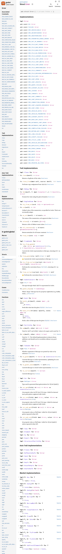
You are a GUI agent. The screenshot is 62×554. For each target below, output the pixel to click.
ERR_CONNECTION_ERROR (36, 102)
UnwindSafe (28, 469)
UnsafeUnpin (29, 465)
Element (27, 432)
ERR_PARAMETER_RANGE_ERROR (38, 38)
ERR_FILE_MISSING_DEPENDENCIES (40, 73)
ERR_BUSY (31, 151)
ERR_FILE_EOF (33, 76)
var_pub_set (27, 417)
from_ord (26, 235)
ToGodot (27, 346)
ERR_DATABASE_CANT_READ (37, 122)
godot (8, 2)
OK (29, 24)
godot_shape (27, 289)
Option (46, 204)
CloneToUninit (32, 510)
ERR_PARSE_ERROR (34, 148)
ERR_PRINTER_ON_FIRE (36, 163)
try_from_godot (28, 244)
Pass (25, 348)
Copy (26, 429)
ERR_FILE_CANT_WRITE (36, 62)
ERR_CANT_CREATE (34, 82)
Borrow (29, 497)
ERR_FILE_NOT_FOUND (35, 44)
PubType (27, 381)
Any (28, 477)
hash (24, 301)
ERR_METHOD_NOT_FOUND (36, 131)
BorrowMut (31, 503)
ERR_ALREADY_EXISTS (35, 116)
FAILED (30, 27)
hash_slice (27, 310)
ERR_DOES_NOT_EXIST (35, 119)
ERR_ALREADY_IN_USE (35, 88)
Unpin (26, 462)
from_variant (27, 272)
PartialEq (28, 325)
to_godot (26, 356)
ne (23, 334)
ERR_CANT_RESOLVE (34, 99)
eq (23, 328)
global (26, 2)
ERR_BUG (31, 160)
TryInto (33, 539)
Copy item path (32, 4)
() (59, 192)
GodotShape (40, 289)
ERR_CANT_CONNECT (34, 96)
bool (46, 328)
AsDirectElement (33, 545)
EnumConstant (26, 229)
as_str (25, 215)
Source (59, 181)
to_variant (27, 371)
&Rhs (38, 334)
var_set (25, 397)
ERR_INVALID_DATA (34, 111)
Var (25, 378)
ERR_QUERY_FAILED (34, 85)
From (28, 516)
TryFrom (33, 532)
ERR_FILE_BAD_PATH (35, 50)
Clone (26, 172)
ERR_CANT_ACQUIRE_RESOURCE (38, 105)
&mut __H (45, 301)
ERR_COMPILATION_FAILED (37, 128)
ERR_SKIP (31, 154)
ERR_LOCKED (32, 90)
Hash (26, 298)
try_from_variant (29, 262)
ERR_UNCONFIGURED (34, 33)
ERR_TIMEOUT (32, 93)
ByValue (33, 348)
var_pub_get (27, 407)
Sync (26, 459)
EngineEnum (28, 201)
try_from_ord (27, 204)
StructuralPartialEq (32, 441)
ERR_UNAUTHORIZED (34, 36)
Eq (25, 435)
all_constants (28, 227)
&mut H (22, 312)
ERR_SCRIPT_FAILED (35, 137)
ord (24, 207)
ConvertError (40, 248)
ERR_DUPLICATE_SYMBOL (36, 145)
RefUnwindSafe (30, 453)
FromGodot (28, 241)
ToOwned (30, 526)
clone (25, 175)
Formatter (41, 192)
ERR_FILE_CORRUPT (34, 70)
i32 (38, 204)
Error (26, 21)
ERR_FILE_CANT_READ (35, 64)
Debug (26, 189)
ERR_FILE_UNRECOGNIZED (36, 67)
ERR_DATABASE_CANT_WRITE (37, 125)
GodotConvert (40, 246)
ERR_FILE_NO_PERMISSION (37, 53)
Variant (47, 262)
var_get (25, 387)
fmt (24, 192)
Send (26, 456)
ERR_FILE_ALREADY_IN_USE (37, 56)
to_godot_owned (28, 364)
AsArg (29, 484)
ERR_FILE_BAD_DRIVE (35, 47)
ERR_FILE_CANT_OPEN (35, 59)
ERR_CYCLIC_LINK (34, 140)
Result (54, 192)
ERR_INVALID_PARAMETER (36, 114)
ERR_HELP (31, 157)
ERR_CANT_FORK (33, 108)
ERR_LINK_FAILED (34, 134)
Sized (28, 317)
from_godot (27, 256)
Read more (44, 178)
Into (31, 519)
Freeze (27, 450)
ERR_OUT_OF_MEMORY (35, 41)
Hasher (28, 304)
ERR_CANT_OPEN (33, 79)
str (45, 215)
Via (49, 246)
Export (27, 438)
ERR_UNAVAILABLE (34, 30)
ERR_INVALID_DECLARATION (37, 142)
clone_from (27, 181)
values (25, 221)
